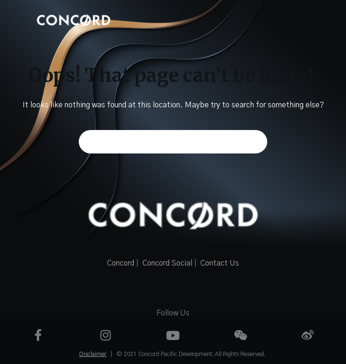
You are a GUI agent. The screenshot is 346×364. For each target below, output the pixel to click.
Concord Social (167, 263)
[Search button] (255, 142)
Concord (120, 263)
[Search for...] (173, 142)
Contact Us (219, 263)
